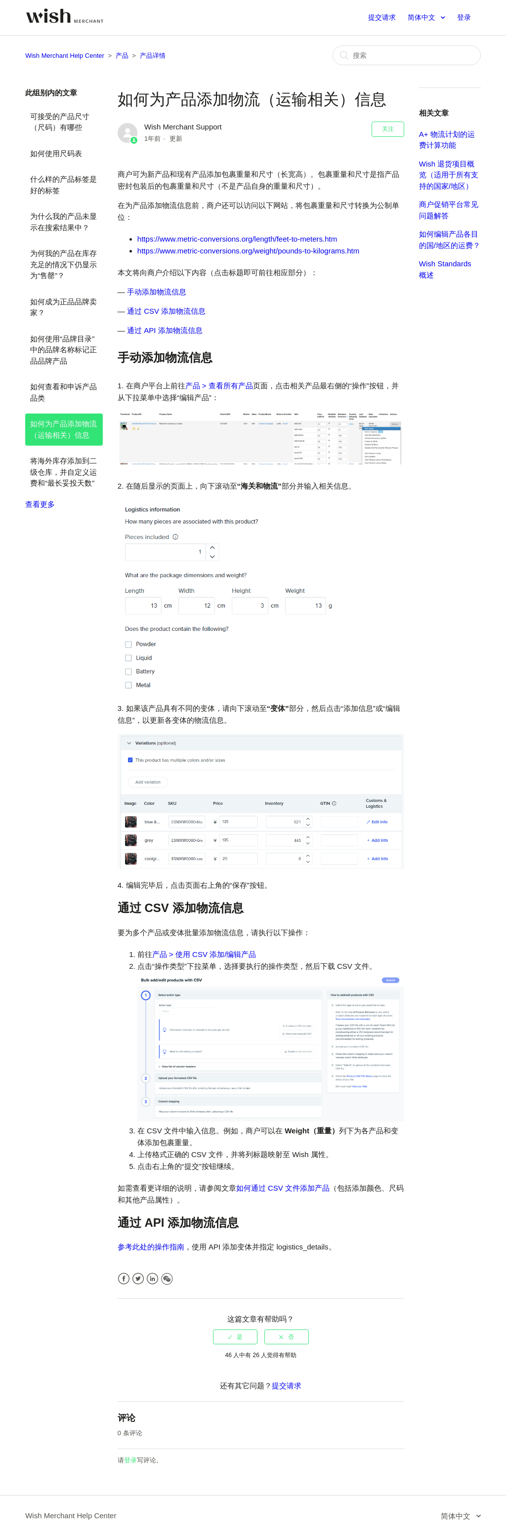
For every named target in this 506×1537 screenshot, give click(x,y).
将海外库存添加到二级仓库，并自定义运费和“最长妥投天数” (63, 472)
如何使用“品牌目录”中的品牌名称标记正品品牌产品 (63, 349)
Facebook (124, 1279)
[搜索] (407, 55)
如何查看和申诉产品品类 (63, 392)
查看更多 (40, 504)
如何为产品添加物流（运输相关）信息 (63, 429)
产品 (122, 55)
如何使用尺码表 (56, 153)
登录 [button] (464, 17)
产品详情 (153, 55)
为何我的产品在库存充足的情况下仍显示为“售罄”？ (63, 264)
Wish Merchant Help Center (64, 55)
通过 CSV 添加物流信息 (166, 311)
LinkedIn (152, 1279)
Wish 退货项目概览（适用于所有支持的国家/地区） (448, 175)
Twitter (138, 1279)
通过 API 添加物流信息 (165, 330)
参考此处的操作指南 (151, 1247)
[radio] (235, 1336)
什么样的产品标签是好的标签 (63, 185)
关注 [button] (388, 128)
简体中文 (422, 17)
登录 (130, 1460)
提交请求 (382, 17)
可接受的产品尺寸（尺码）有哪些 (59, 122)
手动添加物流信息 (156, 292)
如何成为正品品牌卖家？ (63, 307)
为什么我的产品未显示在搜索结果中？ (63, 222)
